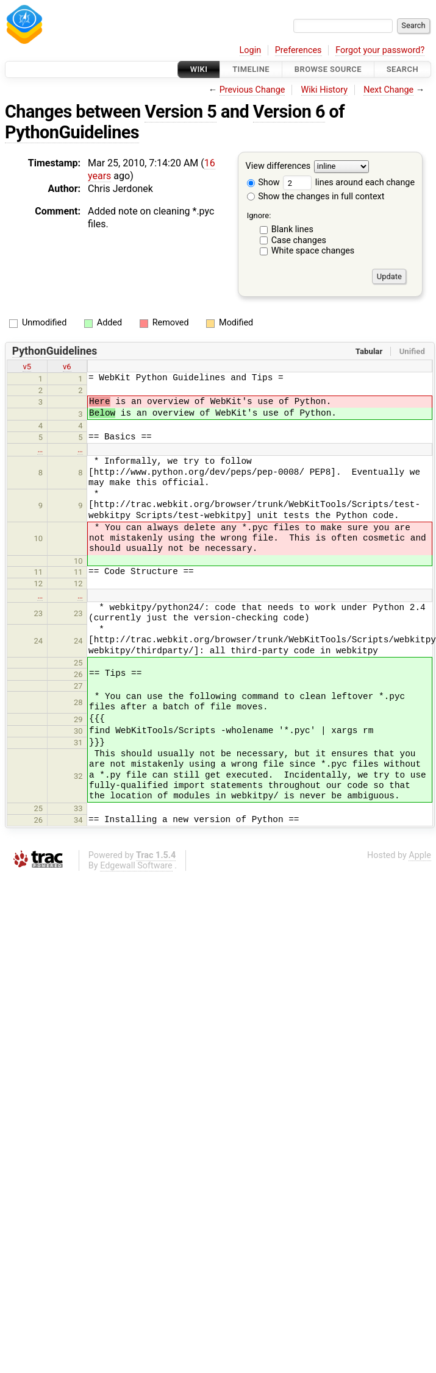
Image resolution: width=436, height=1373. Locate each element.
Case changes (298, 240)
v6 (67, 366)
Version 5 (180, 111)
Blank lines (292, 229)
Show (263, 182)
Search (402, 69)
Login (251, 50)
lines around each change (349, 182)
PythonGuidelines (72, 132)
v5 (27, 366)
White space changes (313, 251)
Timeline (251, 69)
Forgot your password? (379, 50)
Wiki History (324, 90)
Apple (420, 855)
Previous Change (252, 90)
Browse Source (328, 69)
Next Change (388, 90)
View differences (278, 166)
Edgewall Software (136, 865)
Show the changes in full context (316, 196)
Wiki (199, 69)
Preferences (298, 50)
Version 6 (289, 111)
